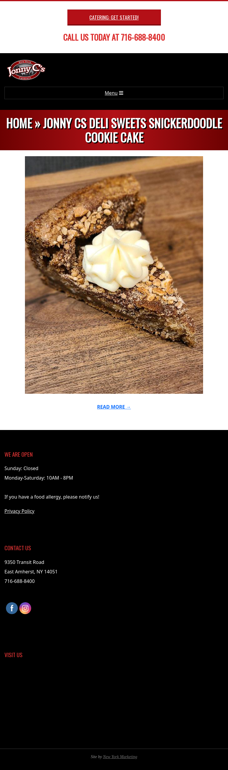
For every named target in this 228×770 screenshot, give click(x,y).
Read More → (114, 407)
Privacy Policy (19, 511)
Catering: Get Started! (114, 17)
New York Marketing (120, 757)
